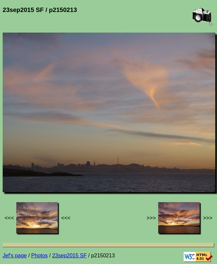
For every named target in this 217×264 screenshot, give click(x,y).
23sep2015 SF (69, 255)
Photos (39, 255)
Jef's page (15, 255)
